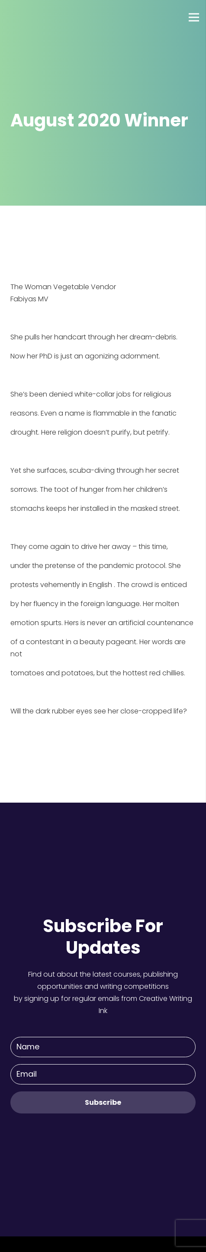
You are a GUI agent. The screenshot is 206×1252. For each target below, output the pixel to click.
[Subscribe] (103, 1102)
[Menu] (194, 17)
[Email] (103, 1074)
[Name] (103, 1047)
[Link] (38, 17)
